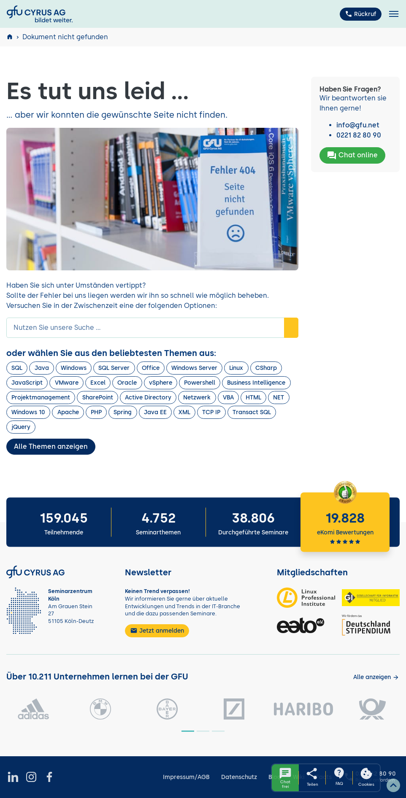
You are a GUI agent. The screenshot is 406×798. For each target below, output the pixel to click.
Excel (98, 382)
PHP (96, 412)
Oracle (127, 382)
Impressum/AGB (186, 777)
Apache (68, 412)
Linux (236, 368)
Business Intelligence (256, 382)
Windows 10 (28, 412)
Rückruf (360, 14)
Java (42, 368)
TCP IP (211, 412)
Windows (74, 368)
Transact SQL (252, 412)
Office (151, 368)
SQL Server (114, 368)
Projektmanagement (40, 397)
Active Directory (148, 397)
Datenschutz (239, 777)
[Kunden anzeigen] (376, 677)
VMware (66, 382)
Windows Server (194, 368)
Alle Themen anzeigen (51, 446)
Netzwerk (197, 397)
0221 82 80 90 (358, 135)
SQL (16, 368)
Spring (123, 412)
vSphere (160, 382)
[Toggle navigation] (393, 14)
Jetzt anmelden (157, 630)
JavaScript (27, 382)
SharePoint (97, 397)
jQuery (20, 427)
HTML (253, 397)
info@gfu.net (357, 125)
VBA (228, 397)
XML (184, 412)
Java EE (155, 412)
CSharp (266, 368)
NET (278, 397)
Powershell (199, 382)
